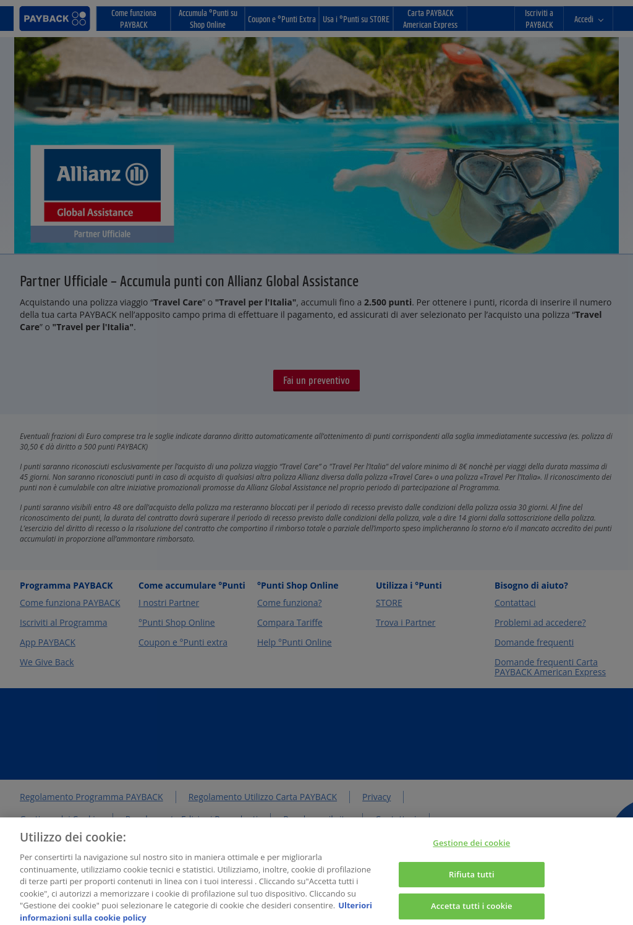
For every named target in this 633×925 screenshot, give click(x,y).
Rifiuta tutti (472, 880)
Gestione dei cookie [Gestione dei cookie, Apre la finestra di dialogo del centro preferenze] (471, 849)
